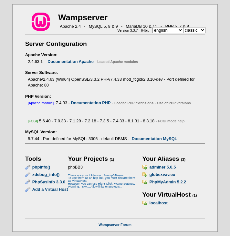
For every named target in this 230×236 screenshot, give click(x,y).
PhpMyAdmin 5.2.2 (167, 182)
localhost (158, 202)
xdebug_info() (46, 174)
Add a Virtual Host (50, 189)
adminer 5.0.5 (162, 167)
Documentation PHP (91, 102)
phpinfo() (41, 167)
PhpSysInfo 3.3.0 (48, 182)
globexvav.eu (162, 174)
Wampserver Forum (115, 225)
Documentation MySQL (154, 138)
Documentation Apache (70, 61)
